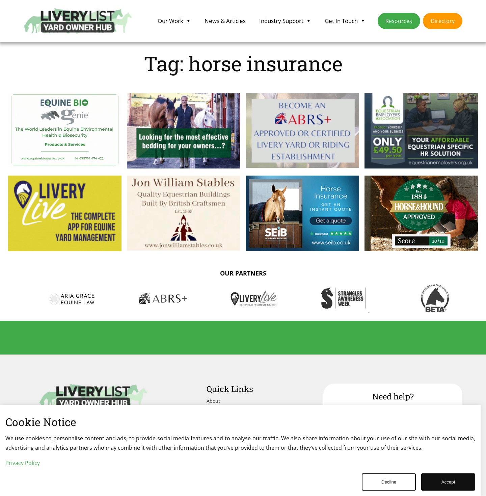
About (213, 401)
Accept (448, 482)
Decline (388, 482)
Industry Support (285, 21)
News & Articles (225, 21)
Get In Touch (345, 21)
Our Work (174, 21)
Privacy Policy (22, 463)
